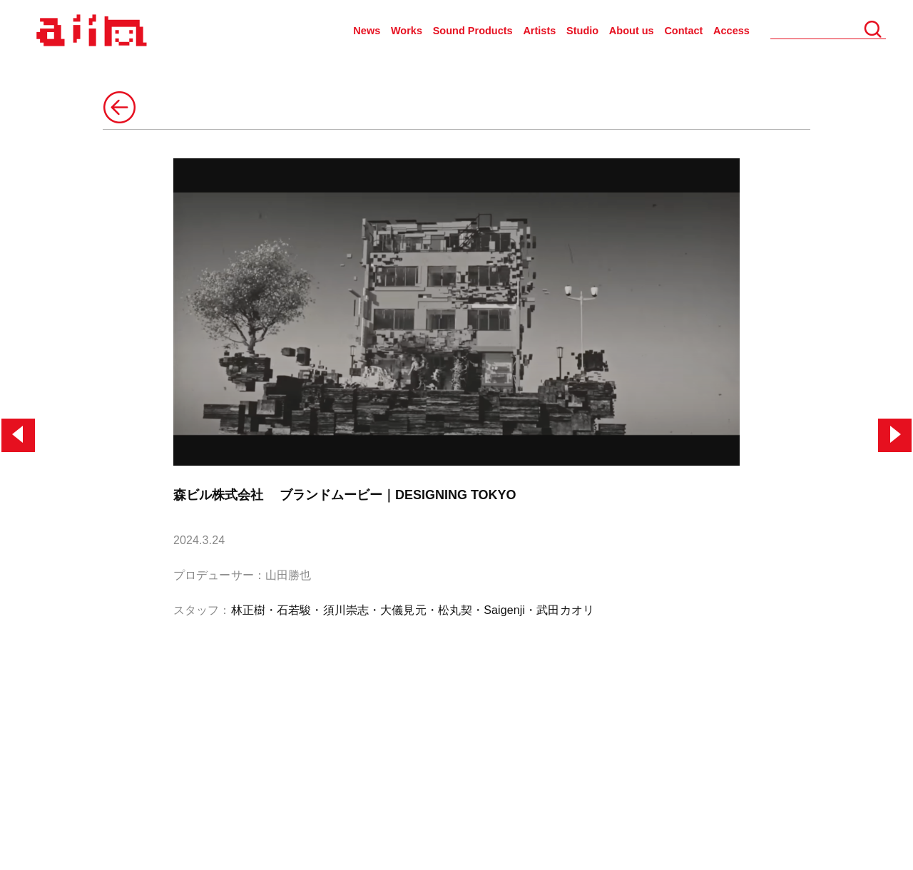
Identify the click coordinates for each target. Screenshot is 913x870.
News (366, 30)
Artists (539, 30)
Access (731, 30)
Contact (683, 30)
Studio (582, 30)
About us (631, 30)
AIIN (89, 31)
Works (406, 30)
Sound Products (473, 30)
